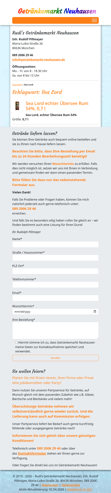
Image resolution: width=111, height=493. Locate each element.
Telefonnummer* (55, 282)
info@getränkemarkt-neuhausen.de (38, 60)
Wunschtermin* (55, 309)
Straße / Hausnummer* (55, 255)
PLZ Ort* (55, 269)
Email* (55, 296)
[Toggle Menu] (94, 20)
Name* (55, 242)
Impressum (50, 485)
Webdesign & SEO (79, 489)
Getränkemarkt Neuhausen (57, 11)
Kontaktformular (32, 453)
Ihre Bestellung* (55, 328)
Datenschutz (71, 485)
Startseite (17, 84)
